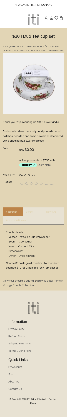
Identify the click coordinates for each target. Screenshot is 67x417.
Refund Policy (16, 336)
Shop (11, 374)
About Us (13, 381)
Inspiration (12, 212)
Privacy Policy (16, 329)
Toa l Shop (27, 46)
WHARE (38, 46)
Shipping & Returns (19, 343)
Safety (29, 212)
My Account (15, 367)
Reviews (51, 212)
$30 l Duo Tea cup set (52, 50)
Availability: (9, 175)
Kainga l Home (12, 46)
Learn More (44, 165)
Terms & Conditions (19, 351)
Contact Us (15, 389)
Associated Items (16, 220)
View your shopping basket (18, 280)
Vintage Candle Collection (27, 50)
